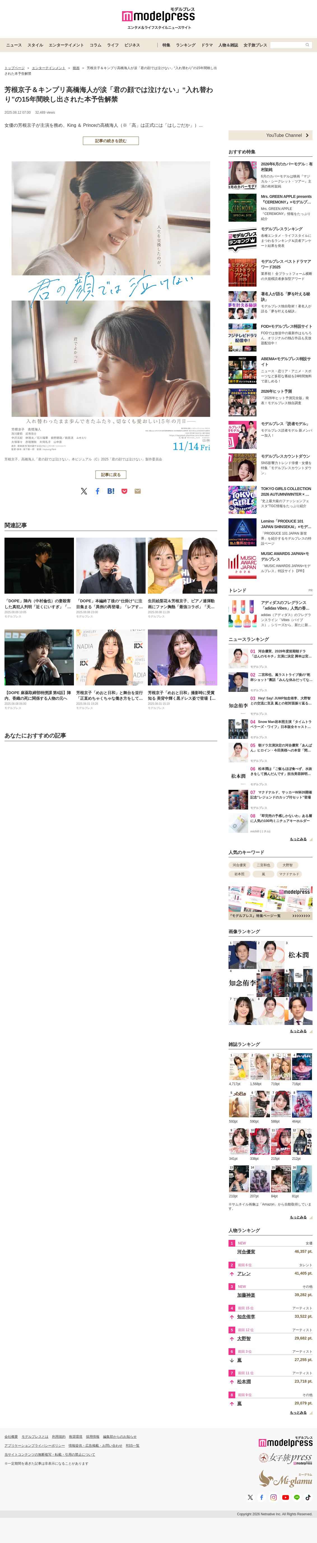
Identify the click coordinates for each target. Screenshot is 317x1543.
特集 (166, 45)
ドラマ (207, 45)
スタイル (35, 45)
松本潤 (244, 1381)
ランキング (185, 45)
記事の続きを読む (111, 141)
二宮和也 (263, 865)
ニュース (14, 45)
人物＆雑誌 (228, 45)
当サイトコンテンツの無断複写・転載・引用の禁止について (49, 1455)
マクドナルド (289, 874)
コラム (95, 45)
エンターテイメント (66, 45)
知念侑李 (246, 1316)
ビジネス (132, 45)
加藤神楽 (246, 1295)
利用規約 (59, 1437)
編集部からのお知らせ (120, 1437)
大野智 (288, 865)
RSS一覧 (133, 1446)
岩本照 (239, 874)
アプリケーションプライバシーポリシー (34, 1446)
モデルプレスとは (35, 1437)
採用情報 (92, 1437)
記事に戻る (111, 474)
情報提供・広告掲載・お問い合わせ (95, 1446)
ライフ (113, 45)
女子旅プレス (255, 45)
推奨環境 (75, 1437)
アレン (244, 1273)
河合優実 (239, 865)
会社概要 (11, 1437)
